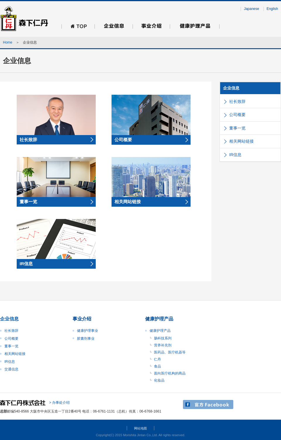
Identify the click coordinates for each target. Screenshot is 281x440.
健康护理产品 (160, 331)
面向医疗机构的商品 (170, 373)
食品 (157, 366)
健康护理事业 (87, 331)
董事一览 (237, 128)
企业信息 (231, 88)
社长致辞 (237, 101)
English (272, 9)
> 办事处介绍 (59, 403)
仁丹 (157, 359)
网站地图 (140, 428)
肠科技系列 (163, 338)
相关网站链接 (241, 141)
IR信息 (235, 154)
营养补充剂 (163, 345)
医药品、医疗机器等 (170, 352)
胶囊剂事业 (86, 339)
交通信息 (11, 369)
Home (7, 42)
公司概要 (237, 114)
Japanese (251, 9)
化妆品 (159, 380)
